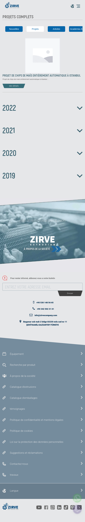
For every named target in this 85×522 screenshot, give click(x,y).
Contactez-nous (19, 463)
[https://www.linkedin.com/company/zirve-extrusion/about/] (59, 507)
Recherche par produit (22, 364)
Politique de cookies (21, 430)
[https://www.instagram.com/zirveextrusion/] (52, 507)
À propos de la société (37, 249)
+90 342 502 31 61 (45, 309)
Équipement (17, 353)
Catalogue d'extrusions (23, 386)
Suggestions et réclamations (26, 452)
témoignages (17, 408)
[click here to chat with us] (77, 509)
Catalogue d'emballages (23, 397)
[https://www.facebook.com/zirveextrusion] (46, 507)
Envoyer (70, 293)
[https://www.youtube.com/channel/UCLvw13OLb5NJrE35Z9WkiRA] (39, 507)
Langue (14, 490)
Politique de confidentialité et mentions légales (36, 419)
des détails (14, 86)
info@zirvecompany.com (46, 315)
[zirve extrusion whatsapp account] (77, 498)
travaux (14, 474)
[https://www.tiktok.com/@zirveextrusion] (66, 507)
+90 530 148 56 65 (44, 302)
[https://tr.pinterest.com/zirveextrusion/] (72, 507)
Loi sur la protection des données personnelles (36, 441)
